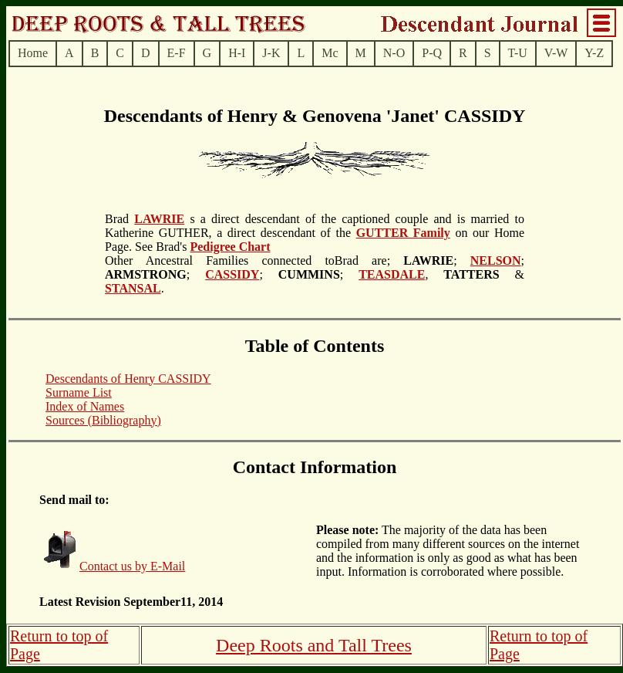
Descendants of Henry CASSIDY (128, 378)
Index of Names (84, 406)
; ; (309, 274)
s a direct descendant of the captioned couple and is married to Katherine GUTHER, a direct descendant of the (314, 225)
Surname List (78, 392)
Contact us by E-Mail (132, 566)
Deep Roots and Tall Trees (314, 645)
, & (474, 274)
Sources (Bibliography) (103, 420)
